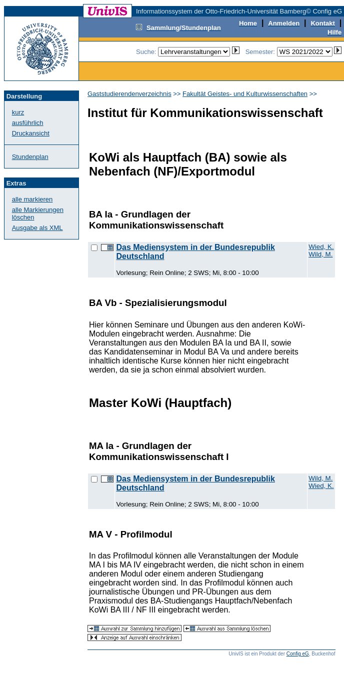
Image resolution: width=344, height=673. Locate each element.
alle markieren (32, 199)
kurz (18, 112)
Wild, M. (320, 254)
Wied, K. (321, 246)
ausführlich (28, 122)
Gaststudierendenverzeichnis (130, 94)
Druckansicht (31, 133)
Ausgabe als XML (37, 228)
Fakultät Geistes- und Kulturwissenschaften (245, 94)
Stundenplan (30, 156)
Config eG (297, 653)
